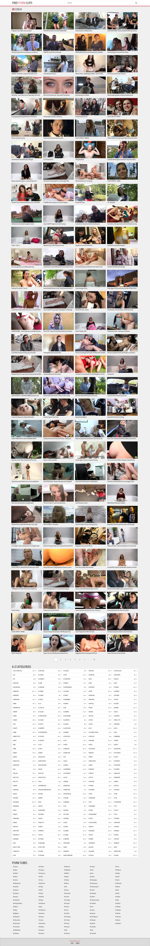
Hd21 (41, 890)
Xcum (117, 880)
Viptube (92, 923)
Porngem (67, 900)
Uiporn (92, 910)
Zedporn (118, 923)
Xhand (117, 886)
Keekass (41, 926)
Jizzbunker (42, 923)
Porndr (66, 896)
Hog (40, 906)
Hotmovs (41, 913)
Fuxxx (41, 880)
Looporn (41, 933)
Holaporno (42, 910)
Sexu (92, 873)
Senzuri (92, 866)
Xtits (117, 900)
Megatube (67, 870)
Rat (65, 930)
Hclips (41, 886)
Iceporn (41, 916)
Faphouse (42, 873)
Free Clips (22, 3)
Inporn (41, 920)
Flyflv (41, 876)
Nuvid (66, 883)
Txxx (91, 906)
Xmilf (117, 893)
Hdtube (41, 896)
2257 (72, 943)
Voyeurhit (93, 933)
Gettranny (42, 883)
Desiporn (16, 933)
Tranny (92, 890)
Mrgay (66, 876)
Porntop (67, 920)
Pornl (66, 910)
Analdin (15, 886)
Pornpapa (67, 916)
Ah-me (15, 880)
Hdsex (41, 893)
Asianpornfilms (17, 903)
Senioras (67, 933)
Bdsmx (15, 906)
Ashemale (16, 900)
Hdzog (41, 900)
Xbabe (117, 873)
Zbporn (117, 920)
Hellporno (42, 903)
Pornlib (66, 913)
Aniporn (15, 890)
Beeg (15, 910)
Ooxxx (66, 890)
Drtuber (41, 866)
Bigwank (16, 913)
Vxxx (117, 866)
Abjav (15, 870)
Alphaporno (17, 883)
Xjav (117, 890)
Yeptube (118, 910)
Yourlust (118, 916)
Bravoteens (16, 920)
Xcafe (117, 876)
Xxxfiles (118, 906)
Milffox (66, 873)
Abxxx (15, 876)
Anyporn (16, 893)
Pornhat (67, 903)
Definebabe (16, 930)
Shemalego (93, 880)
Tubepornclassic (94, 900)
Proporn (67, 926)
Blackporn (16, 916)
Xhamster (118, 883)
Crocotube (16, 926)
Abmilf (15, 873)
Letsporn (41, 930)
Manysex (67, 866)
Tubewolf (93, 903)
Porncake (67, 893)
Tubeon (92, 896)
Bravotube (16, 923)
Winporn (118, 870)
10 (94, 659)
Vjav (91, 930)
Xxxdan (117, 903)
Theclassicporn (94, 886)
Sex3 (92, 870)
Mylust (66, 880)
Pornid (66, 906)
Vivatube (93, 926)
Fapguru (41, 870)
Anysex (15, 896)
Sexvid (92, 876)
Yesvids (117, 913)
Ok (65, 886)
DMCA (77, 943)
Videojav (93, 920)
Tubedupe (93, 893)
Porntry (66, 923)
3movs (15, 866)
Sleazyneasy (93, 883)
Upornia (92, 913)
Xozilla (117, 896)
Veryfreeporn (94, 916)
